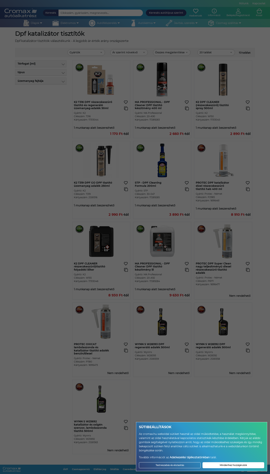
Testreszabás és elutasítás (170, 465)
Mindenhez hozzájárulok (233, 465)
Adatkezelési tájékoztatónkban (190, 457)
